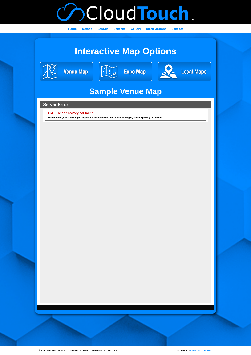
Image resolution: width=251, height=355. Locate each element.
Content (119, 29)
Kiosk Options (156, 29)
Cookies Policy (96, 350)
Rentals (102, 29)
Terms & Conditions (66, 350)
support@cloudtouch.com (201, 350)
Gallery (136, 29)
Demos (87, 29)
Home (72, 29)
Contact (177, 29)
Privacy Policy (82, 350)
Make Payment (110, 350)
